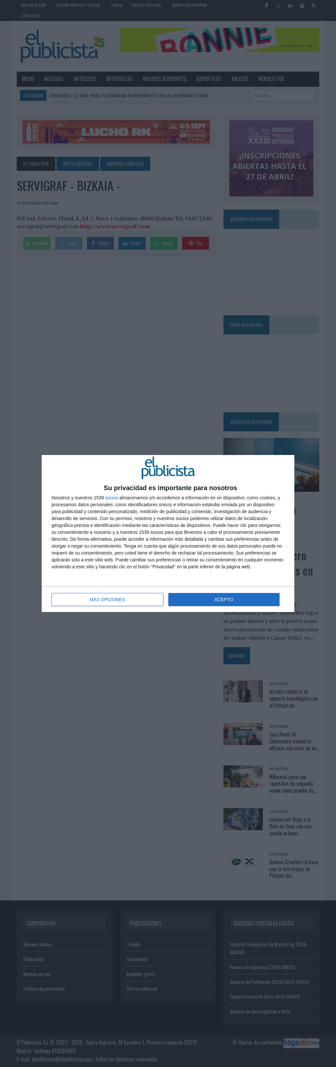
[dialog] (168, 533)
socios (111, 497)
